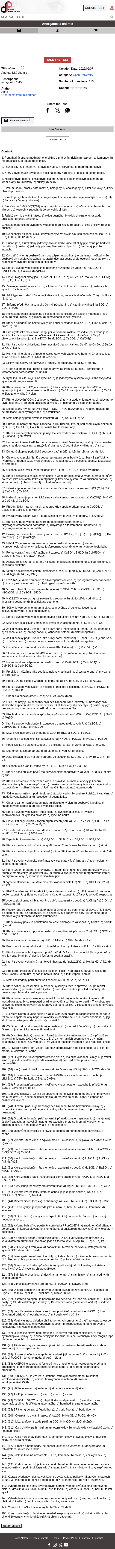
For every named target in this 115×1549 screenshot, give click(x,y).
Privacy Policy (70, 1538)
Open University (83, 74)
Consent (86, 1538)
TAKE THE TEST (57, 59)
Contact (99, 1538)
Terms (55, 1538)
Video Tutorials (40, 1538)
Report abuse (11, 1525)
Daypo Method (21, 1538)
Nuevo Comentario (17, 120)
